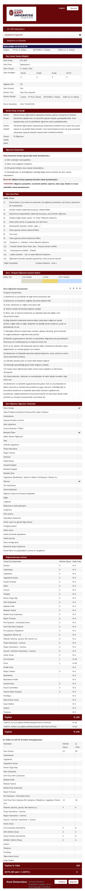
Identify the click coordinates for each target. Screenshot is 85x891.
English (62, 8)
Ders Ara (72, 8)
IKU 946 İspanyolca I (15, 29)
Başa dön (73, 882)
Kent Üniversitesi (17, 882)
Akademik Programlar (14, 35)
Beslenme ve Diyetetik (15, 41)
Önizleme (60, 882)
